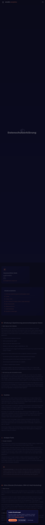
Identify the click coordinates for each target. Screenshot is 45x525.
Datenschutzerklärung (19, 517)
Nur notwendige (22, 520)
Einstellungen (30, 520)
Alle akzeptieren (12, 520)
